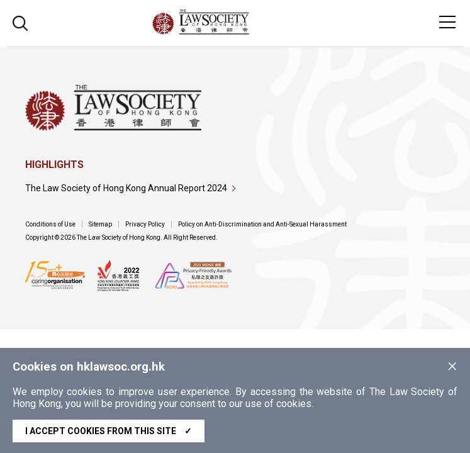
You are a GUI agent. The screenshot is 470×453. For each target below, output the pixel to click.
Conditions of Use (50, 224)
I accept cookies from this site (108, 431)
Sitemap (100, 224)
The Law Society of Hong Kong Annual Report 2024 (126, 188)
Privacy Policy (145, 224)
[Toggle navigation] (447, 22)
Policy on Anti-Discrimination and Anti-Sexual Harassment (262, 224)
